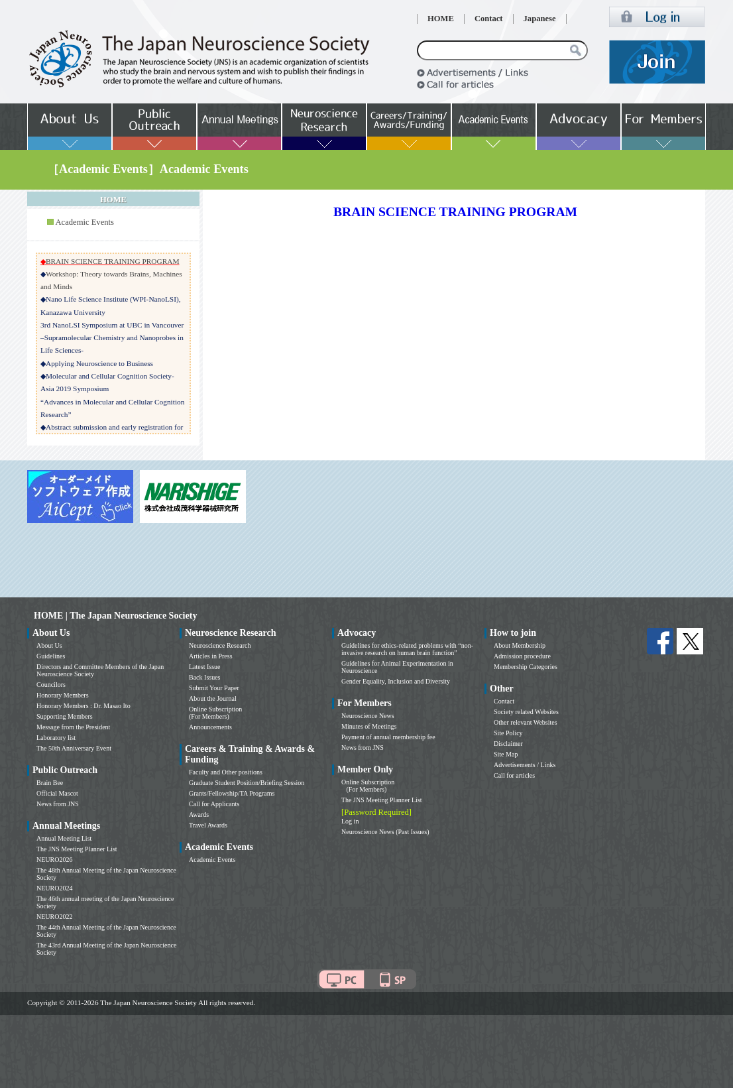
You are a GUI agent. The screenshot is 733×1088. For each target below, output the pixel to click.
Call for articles (514, 775)
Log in (350, 821)
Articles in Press (211, 656)
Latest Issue (205, 666)
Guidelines (50, 656)
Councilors (51, 684)
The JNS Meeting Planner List (76, 849)
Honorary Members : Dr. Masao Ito (83, 705)
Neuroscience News (367, 715)
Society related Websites (526, 711)
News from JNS (57, 804)
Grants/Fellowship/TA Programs (231, 793)
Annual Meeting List (63, 838)
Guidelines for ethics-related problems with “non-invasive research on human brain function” (407, 649)
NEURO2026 (54, 859)
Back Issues (205, 677)
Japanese (540, 18)
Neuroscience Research (220, 645)
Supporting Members (64, 716)
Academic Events (84, 222)
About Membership (519, 645)
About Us (49, 645)
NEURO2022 (54, 916)
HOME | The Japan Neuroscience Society (115, 616)
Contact (489, 18)
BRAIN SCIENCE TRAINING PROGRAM (113, 261)
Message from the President (73, 727)
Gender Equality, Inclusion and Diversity (395, 681)
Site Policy (508, 733)
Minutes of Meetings (368, 726)
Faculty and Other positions (225, 772)
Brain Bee (49, 782)
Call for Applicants (214, 804)
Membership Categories (525, 666)
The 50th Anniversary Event (73, 748)
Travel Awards (208, 825)
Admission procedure (522, 656)
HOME (440, 18)
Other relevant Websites (525, 722)
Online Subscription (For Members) (215, 712)
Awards (199, 814)
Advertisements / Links (524, 764)
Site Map (506, 754)
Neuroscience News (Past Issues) (385, 831)
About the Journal (213, 698)
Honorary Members (62, 695)
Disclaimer (508, 743)
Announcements (210, 727)
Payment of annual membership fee (388, 737)
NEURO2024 (54, 888)
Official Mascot (57, 793)
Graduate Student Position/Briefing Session (246, 782)
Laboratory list (56, 737)
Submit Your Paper (214, 688)
